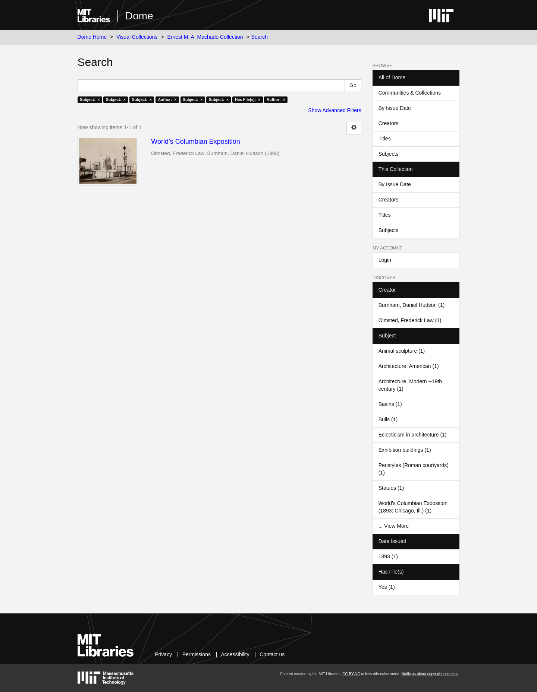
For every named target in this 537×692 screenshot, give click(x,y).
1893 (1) (388, 556)
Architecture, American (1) (409, 366)
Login (385, 260)
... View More (394, 526)
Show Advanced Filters (334, 110)
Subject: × (90, 99)
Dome (139, 16)
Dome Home (92, 37)
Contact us (272, 654)
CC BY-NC (351, 674)
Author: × (167, 99)
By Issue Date (395, 108)
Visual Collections (136, 37)
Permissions (196, 654)
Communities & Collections (410, 93)
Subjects (389, 154)
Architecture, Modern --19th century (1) (410, 385)
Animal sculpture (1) (402, 351)
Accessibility (235, 654)
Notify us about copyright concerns (429, 674)
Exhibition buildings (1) (405, 450)
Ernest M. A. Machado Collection (205, 37)
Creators (389, 123)
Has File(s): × (248, 99)
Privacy (163, 654)
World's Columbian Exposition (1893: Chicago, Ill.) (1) (413, 507)
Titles (385, 139)
